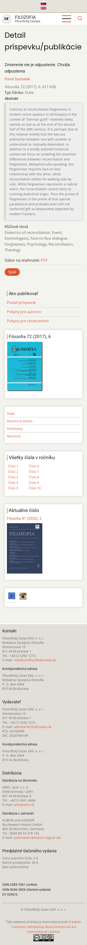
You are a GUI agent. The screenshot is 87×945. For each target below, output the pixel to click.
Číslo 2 (13, 471)
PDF (44, 260)
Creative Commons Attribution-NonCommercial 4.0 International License (46, 927)
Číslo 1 (13, 466)
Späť (12, 271)
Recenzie (14, 436)
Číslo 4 (13, 482)
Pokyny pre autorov (24, 311)
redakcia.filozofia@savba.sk (35, 660)
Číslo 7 (34, 471)
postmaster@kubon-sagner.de (37, 837)
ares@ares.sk (24, 804)
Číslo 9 (34, 482)
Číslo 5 (13, 488)
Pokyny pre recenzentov (28, 320)
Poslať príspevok (21, 302)
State (11, 413)
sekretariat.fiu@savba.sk (32, 727)
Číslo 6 (34, 466)
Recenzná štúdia (19, 421)
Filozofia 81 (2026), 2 (24, 518)
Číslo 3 (13, 477)
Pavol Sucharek (17, 79)
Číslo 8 (34, 477)
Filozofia (25, 17)
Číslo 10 (35, 488)
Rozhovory (15, 428)
